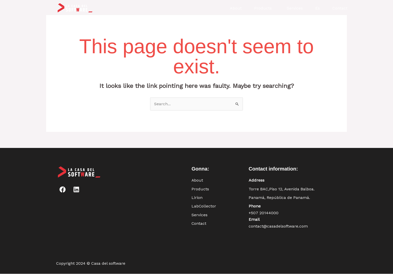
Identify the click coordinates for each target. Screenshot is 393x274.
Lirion (197, 197)
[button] (264, 8)
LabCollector (203, 206)
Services (295, 8)
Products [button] (263, 8)
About (236, 8)
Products (200, 189)
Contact (339, 8)
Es (317, 8)
